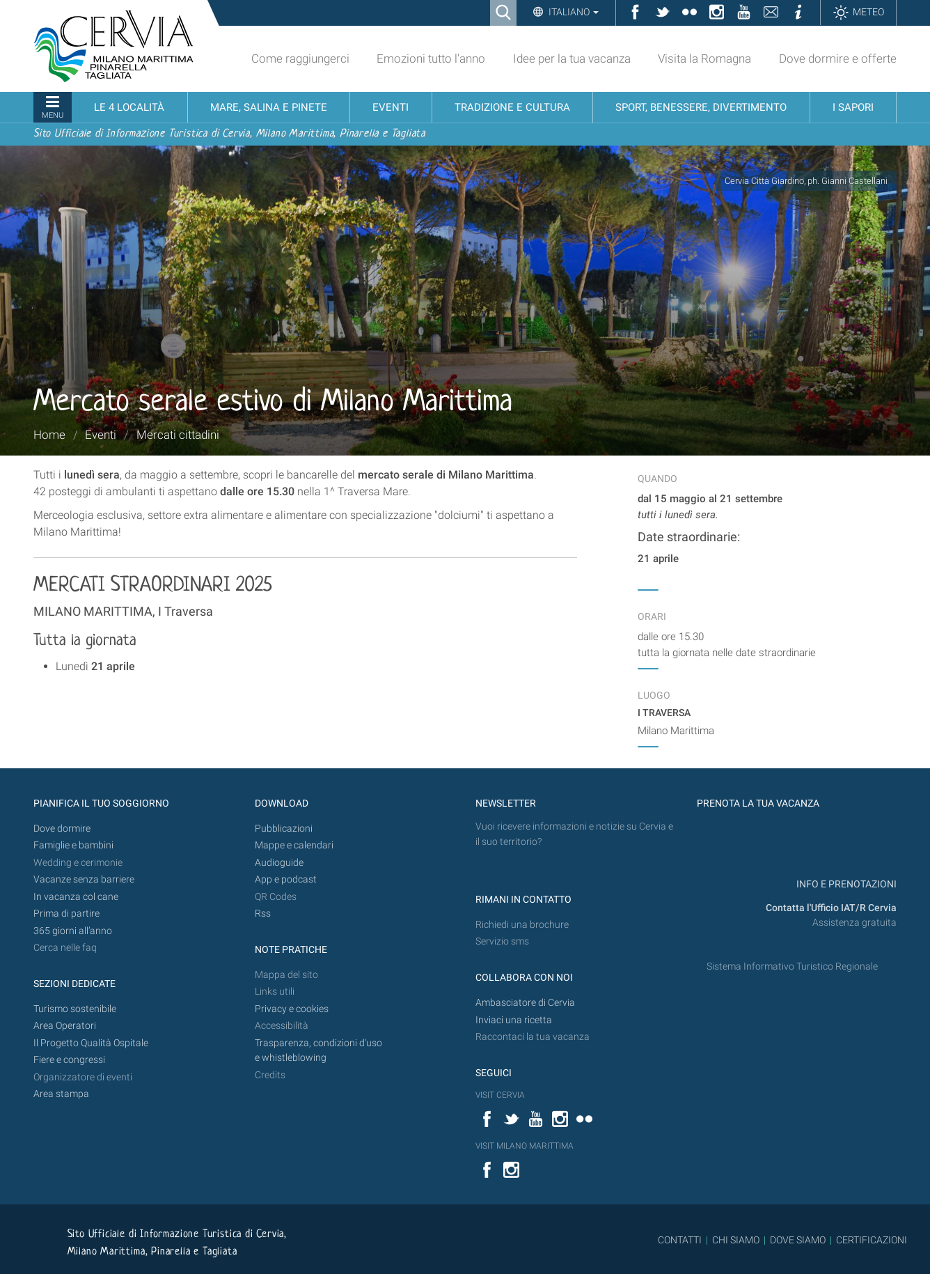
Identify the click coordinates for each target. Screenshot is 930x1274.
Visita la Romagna (704, 58)
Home (49, 435)
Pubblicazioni (284, 828)
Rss (263, 913)
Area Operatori (64, 1026)
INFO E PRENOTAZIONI (845, 884)
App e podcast (286, 879)
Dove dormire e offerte (838, 58)
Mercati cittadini (177, 435)
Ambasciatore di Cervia (525, 1003)
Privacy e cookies (292, 1009)
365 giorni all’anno (72, 931)
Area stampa (61, 1094)
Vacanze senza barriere (83, 879)
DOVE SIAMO (797, 1239)
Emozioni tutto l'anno (431, 58)
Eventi (100, 435)
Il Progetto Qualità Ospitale (90, 1043)
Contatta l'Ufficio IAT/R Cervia (831, 908)
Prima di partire (66, 913)
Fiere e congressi (69, 1060)
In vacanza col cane (75, 897)
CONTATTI (680, 1239)
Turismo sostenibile (74, 1009)
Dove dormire (61, 828)
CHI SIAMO (735, 1239)
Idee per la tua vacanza (572, 58)
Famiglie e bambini (73, 845)
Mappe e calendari (294, 845)
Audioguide (279, 863)
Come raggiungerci (300, 58)
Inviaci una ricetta (513, 1020)
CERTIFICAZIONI (871, 1239)
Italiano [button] (572, 11)
